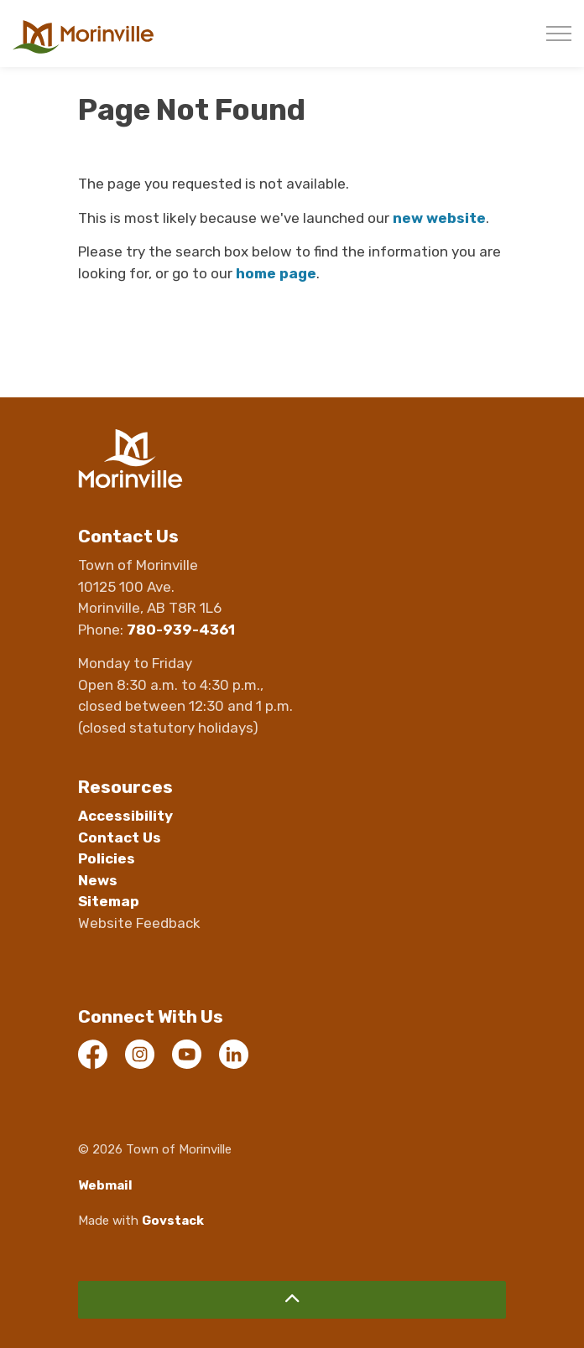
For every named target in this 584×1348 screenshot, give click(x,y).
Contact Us (119, 837)
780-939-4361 (181, 629)
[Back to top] (292, 1300)
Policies (106, 858)
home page (276, 273)
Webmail (105, 1185)
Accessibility (125, 815)
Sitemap (108, 901)
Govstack (173, 1220)
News (97, 880)
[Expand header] (559, 33)
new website (439, 218)
